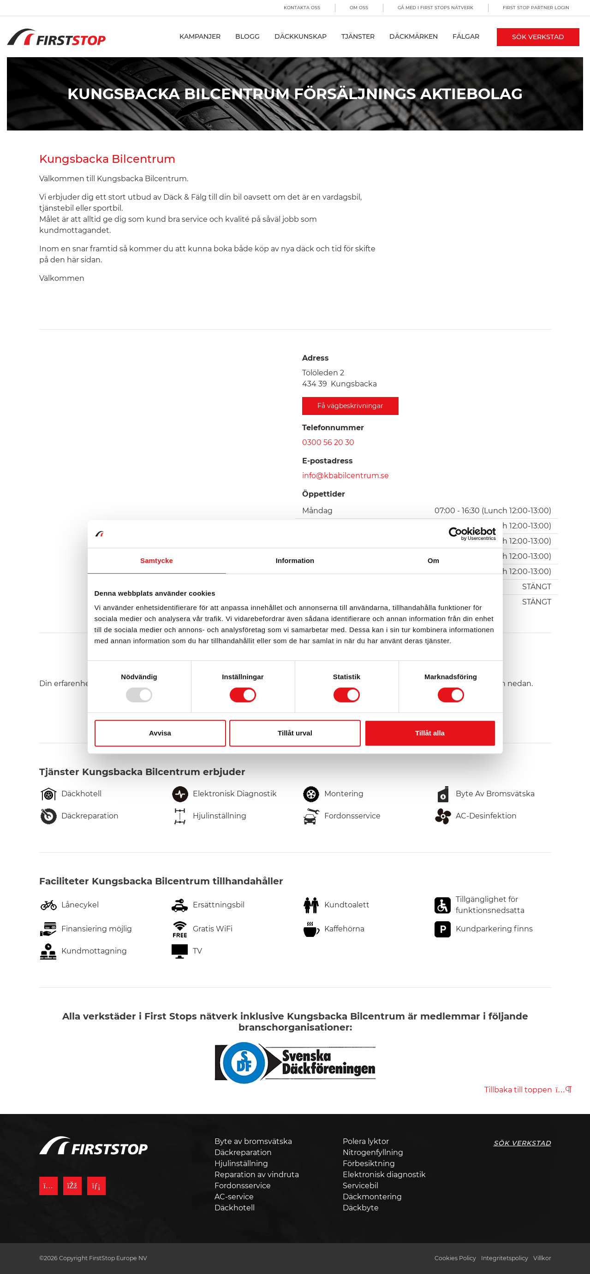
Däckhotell (235, 1207)
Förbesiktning (369, 1163)
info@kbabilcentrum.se (345, 475)
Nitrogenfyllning (373, 1152)
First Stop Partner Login (536, 7)
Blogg (247, 36)
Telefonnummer (333, 427)
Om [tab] (433, 560)
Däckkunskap (300, 36)
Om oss (359, 7)
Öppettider (323, 494)
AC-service (234, 1196)
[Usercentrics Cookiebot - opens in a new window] (455, 534)
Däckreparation (243, 1152)
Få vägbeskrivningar (350, 406)
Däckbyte (361, 1207)
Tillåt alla (430, 733)
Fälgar (466, 36)
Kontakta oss (302, 7)
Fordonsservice (243, 1185)
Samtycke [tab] (156, 560)
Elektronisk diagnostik (384, 1174)
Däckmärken (413, 36)
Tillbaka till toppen (528, 1089)
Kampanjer (200, 36)
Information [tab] (295, 560)
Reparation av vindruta (257, 1174)
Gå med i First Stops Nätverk (435, 7)
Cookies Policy (455, 1258)
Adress (315, 358)
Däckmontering (372, 1196)
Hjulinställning (241, 1163)
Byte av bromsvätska (253, 1141)
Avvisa (160, 733)
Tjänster (358, 36)
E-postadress (327, 460)
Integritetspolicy (504, 1258)
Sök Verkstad (538, 37)
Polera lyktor (366, 1141)
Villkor (542, 1258)
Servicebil (360, 1185)
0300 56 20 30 (328, 442)
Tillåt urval (295, 733)
